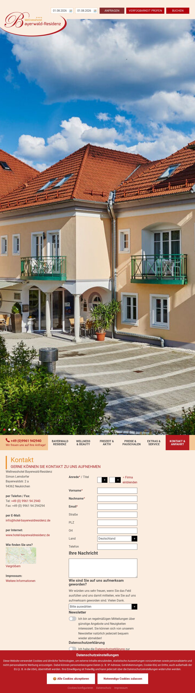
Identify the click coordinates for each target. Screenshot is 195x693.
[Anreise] (58, 11)
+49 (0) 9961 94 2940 (25, 501)
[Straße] (117, 515)
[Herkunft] (103, 607)
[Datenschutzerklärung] (72, 649)
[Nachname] (117, 499)
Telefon (74, 546)
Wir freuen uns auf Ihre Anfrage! (26, 445)
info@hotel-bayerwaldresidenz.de (28, 520)
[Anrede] (102, 480)
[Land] (117, 538)
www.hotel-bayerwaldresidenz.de (28, 535)
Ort (71, 530)
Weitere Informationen (20, 581)
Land (72, 538)
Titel (86, 477)
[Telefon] (117, 547)
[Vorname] (117, 491)
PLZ (71, 522)
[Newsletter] (72, 618)
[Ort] (117, 531)
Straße (73, 514)
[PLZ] (117, 523)
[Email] (117, 507)
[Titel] (115, 480)
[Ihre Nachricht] (103, 568)
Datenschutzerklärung (110, 649)
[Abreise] (83, 11)
